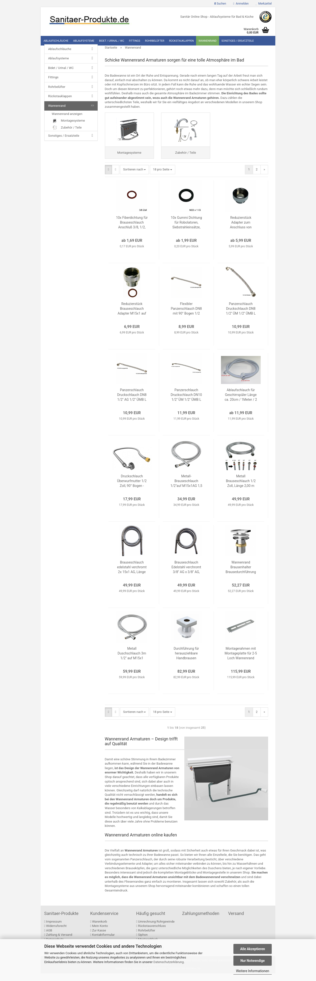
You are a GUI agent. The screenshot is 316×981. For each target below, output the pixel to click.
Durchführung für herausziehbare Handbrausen (186, 661)
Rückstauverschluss (151, 934)
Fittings (134, 40)
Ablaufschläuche (56, 40)
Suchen (220, 3)
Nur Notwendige (252, 961)
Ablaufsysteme (83, 40)
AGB (48, 938)
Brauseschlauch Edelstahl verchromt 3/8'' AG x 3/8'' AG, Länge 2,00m (186, 575)
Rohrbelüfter (154, 40)
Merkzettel (264, 3)
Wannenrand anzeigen (67, 120)
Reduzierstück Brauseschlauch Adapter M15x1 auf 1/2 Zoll (132, 317)
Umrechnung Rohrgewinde (155, 929)
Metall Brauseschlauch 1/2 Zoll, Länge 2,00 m (241, 489)
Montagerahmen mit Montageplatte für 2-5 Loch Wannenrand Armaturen (241, 661)
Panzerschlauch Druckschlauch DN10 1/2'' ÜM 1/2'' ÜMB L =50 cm (186, 403)
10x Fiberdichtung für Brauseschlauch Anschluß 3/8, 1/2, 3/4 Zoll (132, 230)
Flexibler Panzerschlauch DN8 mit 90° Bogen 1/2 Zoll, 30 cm (186, 317)
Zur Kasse (98, 938)
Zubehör (230, 889)
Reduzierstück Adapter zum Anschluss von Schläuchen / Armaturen (241, 230)
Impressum (53, 929)
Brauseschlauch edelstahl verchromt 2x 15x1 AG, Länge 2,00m (132, 575)
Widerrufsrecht (55, 934)
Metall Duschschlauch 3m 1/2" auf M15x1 (132, 661)
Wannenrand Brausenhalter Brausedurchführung (241, 575)
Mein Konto (99, 934)
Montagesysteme (68, 127)
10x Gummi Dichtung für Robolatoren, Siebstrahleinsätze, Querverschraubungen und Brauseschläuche (186, 230)
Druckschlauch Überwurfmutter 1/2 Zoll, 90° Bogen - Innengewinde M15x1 (132, 489)
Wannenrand (207, 40)
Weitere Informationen (252, 971)
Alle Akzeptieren (252, 949)
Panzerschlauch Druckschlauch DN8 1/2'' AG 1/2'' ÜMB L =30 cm (132, 403)
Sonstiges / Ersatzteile (237, 40)
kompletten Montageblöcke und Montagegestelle (192, 880)
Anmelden (240, 3)
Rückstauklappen (181, 40)
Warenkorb (98, 929)
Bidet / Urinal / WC (111, 40)
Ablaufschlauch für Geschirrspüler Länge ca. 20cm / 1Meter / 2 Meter (241, 403)
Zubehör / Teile (67, 134)
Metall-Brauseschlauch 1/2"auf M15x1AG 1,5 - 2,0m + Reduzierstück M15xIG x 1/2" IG (186, 489)
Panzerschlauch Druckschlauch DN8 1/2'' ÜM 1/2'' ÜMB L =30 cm (241, 317)
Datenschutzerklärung (168, 962)
